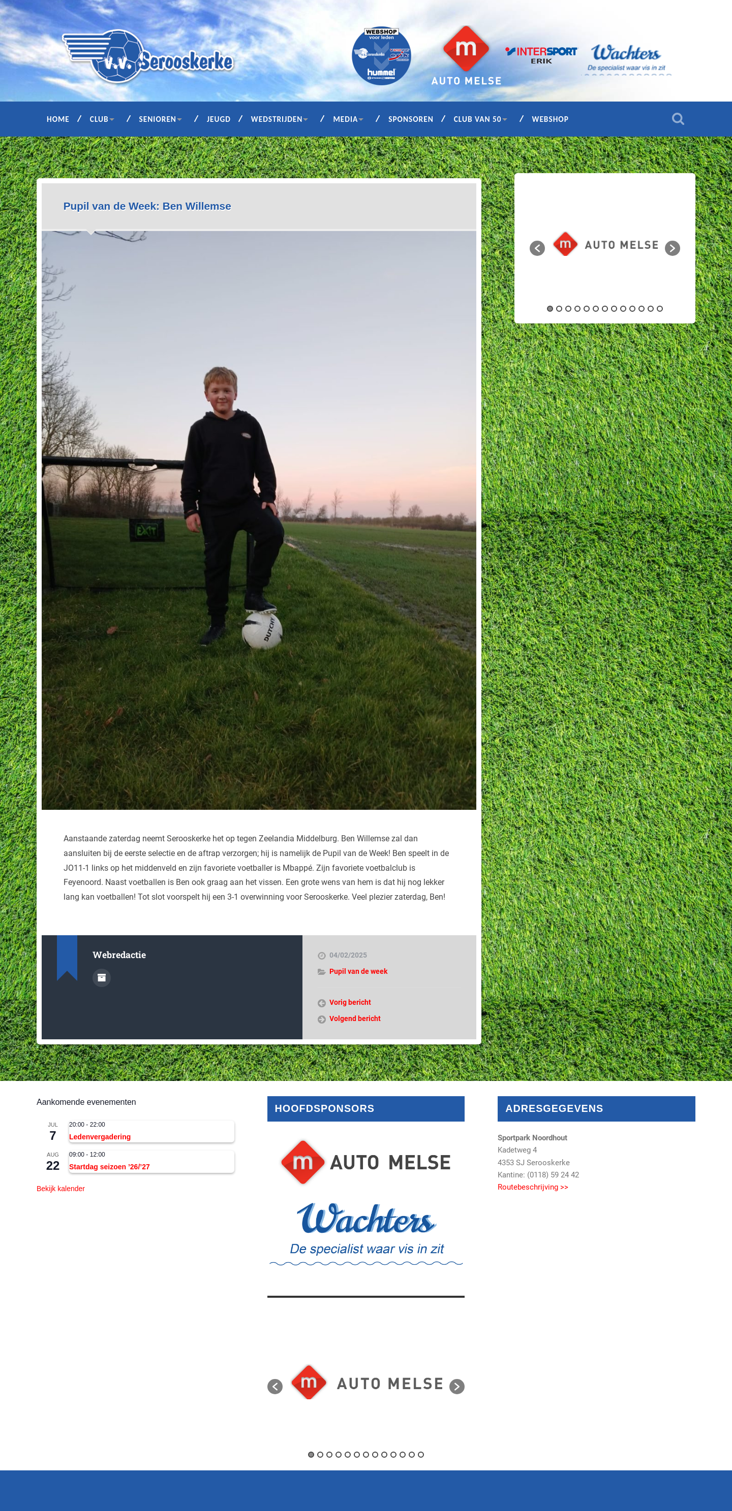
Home (58, 119)
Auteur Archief (102, 978)
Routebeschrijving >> (533, 1187)
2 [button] (559, 309)
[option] (605, 243)
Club (99, 119)
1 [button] (550, 309)
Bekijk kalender (61, 1189)
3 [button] (568, 309)
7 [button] (605, 309)
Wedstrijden (277, 119)
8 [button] (614, 309)
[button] (537, 248)
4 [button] (577, 309)
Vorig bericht (350, 1002)
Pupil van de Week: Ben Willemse (147, 206)
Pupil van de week (358, 971)
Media (345, 119)
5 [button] (587, 309)
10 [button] (632, 309)
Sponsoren (411, 119)
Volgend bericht (355, 1018)
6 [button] (596, 309)
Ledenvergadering (100, 1137)
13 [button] (660, 309)
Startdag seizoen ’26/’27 (109, 1167)
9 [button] (623, 309)
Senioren (157, 119)
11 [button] (641, 309)
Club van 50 (478, 119)
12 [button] (651, 309)
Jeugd (219, 119)
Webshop (550, 119)
